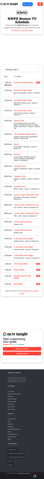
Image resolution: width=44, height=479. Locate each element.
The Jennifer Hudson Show (25, 134)
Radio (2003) (19, 270)
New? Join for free (22, 349)
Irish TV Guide (11, 404)
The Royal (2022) (21, 264)
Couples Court (20, 166)
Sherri (16, 144)
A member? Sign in (22, 353)
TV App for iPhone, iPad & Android (16, 453)
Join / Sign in (27, 4)
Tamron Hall (19, 121)
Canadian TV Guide (12, 401)
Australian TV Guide (12, 399)
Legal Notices (20, 473)
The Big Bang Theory (12, 434)
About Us (10, 460)
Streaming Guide (11, 418)
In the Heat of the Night (23, 238)
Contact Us (10, 464)
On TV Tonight (11, 391)
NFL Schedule (11, 426)
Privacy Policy (27, 473)
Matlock (9, 439)
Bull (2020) (18, 284)
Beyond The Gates (12, 436)
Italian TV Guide (11, 409)
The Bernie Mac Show (23, 90)
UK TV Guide (10, 396)
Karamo (17, 154)
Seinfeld (9, 431)
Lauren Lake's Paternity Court (26, 195)
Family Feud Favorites (23, 222)
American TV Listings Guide (22, 30)
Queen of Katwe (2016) (23, 82)
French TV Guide (11, 406)
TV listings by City (12, 449)
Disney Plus (10, 424)
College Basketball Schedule (14, 429)
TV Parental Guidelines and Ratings (16, 457)
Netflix (9, 421)
